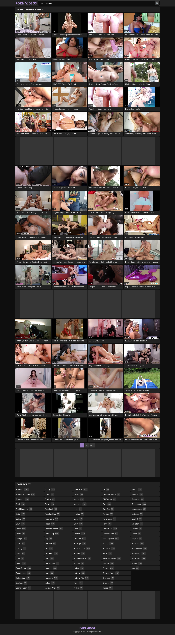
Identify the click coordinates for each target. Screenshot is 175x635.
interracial (81, 489)
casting (21, 548)
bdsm (21, 528)
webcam (138, 543)
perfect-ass (110, 528)
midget (79, 563)
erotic (49, 494)
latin (78, 524)
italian (78, 494)
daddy (21, 563)
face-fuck (51, 509)
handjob (51, 568)
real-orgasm (111, 538)
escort (49, 504)
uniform (137, 514)
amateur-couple (25, 494)
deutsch (21, 583)
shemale (108, 578)
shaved (108, 568)
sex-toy (108, 563)
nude (78, 583)
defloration (23, 578)
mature (79, 553)
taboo (108, 588)
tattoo (137, 489)
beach (20, 533)
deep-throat (23, 568)
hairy (49, 558)
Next (92, 445)
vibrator (137, 524)
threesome (139, 504)
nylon (78, 588)
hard (49, 573)
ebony (50, 489)
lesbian (79, 533)
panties (108, 514)
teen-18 (137, 494)
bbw (20, 524)
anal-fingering (24, 509)
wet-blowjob (139, 548)
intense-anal (52, 588)
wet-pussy (138, 553)
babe (20, 514)
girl (49, 548)
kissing (79, 514)
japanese (80, 504)
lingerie (80, 538)
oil (106, 489)
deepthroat (23, 573)
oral (107, 504)
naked (78, 568)
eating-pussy (23, 588)
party (107, 524)
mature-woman (82, 558)
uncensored (139, 509)
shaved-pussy (111, 573)
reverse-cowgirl (112, 558)
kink (78, 509)
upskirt (137, 519)
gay (48, 538)
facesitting (51, 519)
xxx (135, 568)
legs (78, 528)
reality (108, 543)
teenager (138, 499)
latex (78, 519)
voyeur (137, 538)
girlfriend (51, 553)
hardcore (51, 578)
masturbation (82, 548)
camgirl (21, 538)
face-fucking (52, 514)
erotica (50, 499)
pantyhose (109, 519)
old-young (109, 499)
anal (20, 504)
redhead (109, 548)
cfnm (20, 553)
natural (79, 573)
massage (79, 543)
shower (108, 583)
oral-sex (108, 509)
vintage (137, 528)
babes (20, 519)
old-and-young (111, 494)
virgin (136, 533)
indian (50, 583)
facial (50, 524)
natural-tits (81, 578)
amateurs (22, 499)
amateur (22, 489)
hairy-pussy (52, 563)
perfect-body (110, 533)
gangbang (52, 533)
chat (20, 558)
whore (137, 563)
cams (20, 543)
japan (79, 499)
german (50, 543)
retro (107, 553)
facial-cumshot (54, 528)
